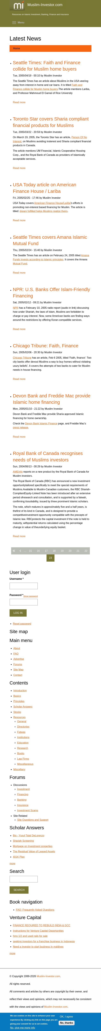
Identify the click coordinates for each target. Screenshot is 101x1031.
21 (78, 551)
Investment (23, 789)
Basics (17, 696)
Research (22, 748)
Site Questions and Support (32, 819)
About (16, 648)
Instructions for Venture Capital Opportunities (38, 930)
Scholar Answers (22, 706)
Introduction (20, 690)
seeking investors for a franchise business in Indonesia (44, 941)
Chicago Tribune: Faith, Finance (45, 345)
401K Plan (19, 857)
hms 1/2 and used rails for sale (30, 936)
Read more (19, 102)
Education (23, 742)
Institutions (23, 737)
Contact (17, 675)
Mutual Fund (20, 263)
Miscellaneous (25, 764)
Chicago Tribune (22, 357)
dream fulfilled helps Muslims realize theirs (44, 211)
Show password (30, 596)
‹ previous (21, 550)
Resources (19, 717)
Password (16, 595)
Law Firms (23, 758)
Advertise (18, 659)
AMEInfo (18, 471)
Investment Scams (27, 810)
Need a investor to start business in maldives (38, 946)
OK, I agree (66, 1016)
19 (62, 551)
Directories (23, 726)
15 (30, 551)
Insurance (22, 805)
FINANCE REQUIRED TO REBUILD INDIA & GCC (41, 925)
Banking (21, 799)
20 (70, 551)
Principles (18, 701)
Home (16, 48)
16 (38, 551)
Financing (22, 794)
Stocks (17, 712)
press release (20, 427)
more (12, 863)
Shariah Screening (23, 840)
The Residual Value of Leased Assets (34, 851)
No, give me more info (22, 1027)
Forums (17, 664)
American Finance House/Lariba (52, 203)
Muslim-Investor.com (48, 976)
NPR (15, 307)
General (21, 721)
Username (17, 578)
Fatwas (21, 732)
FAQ (15, 653)
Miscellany (19, 769)
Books (20, 753)
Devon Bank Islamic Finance (41, 423)
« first (14, 550)
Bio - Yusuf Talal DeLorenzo (28, 835)
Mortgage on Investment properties (32, 846)
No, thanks (66, 1022)
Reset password (22, 623)
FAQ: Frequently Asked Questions (35, 909)
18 (54, 551)
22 (85, 551)
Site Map (18, 669)
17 (46, 551)
